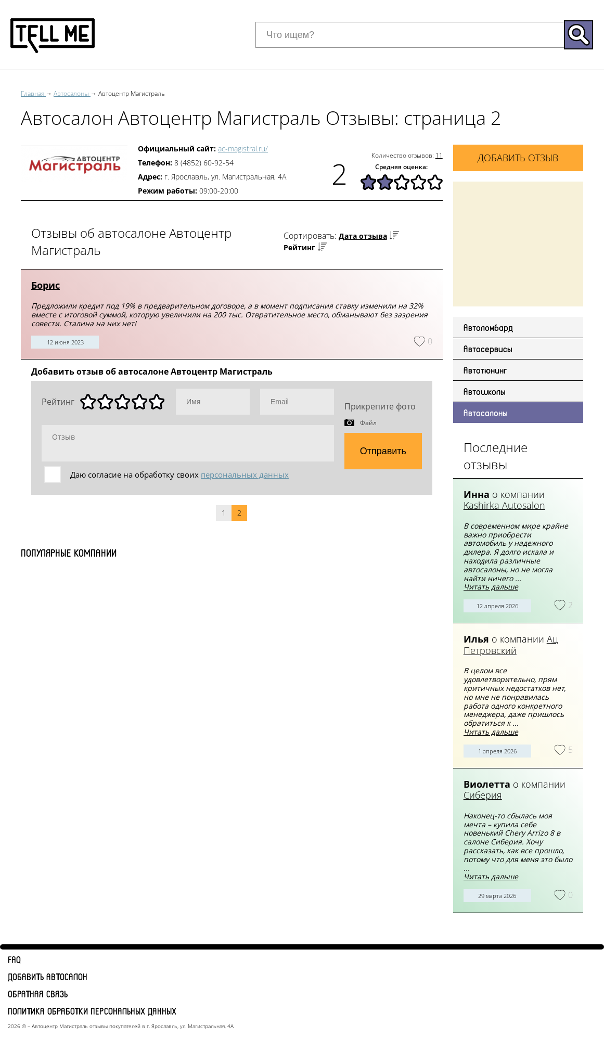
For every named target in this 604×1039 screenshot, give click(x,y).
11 (439, 155)
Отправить (383, 451)
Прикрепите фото (380, 406)
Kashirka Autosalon (504, 505)
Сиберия (483, 795)
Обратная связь (38, 993)
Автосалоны (486, 412)
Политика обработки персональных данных (92, 1011)
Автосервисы (488, 348)
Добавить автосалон (47, 976)
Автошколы (485, 391)
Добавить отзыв (518, 157)
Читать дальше (491, 587)
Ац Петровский (511, 645)
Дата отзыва (363, 236)
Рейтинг (299, 247)
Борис (45, 285)
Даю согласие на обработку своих (179, 474)
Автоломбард (488, 327)
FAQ (14, 959)
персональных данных (245, 474)
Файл (368, 422)
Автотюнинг (485, 370)
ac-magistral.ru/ (243, 148)
